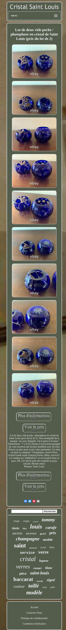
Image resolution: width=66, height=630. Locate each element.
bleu (24, 528)
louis (36, 526)
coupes (35, 521)
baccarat (23, 579)
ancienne (31, 533)
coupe (26, 521)
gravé (43, 533)
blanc (48, 568)
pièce (23, 573)
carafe (51, 527)
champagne (27, 538)
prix (52, 533)
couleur (19, 586)
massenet (33, 548)
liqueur (44, 560)
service (27, 553)
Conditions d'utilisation (34, 623)
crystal (43, 547)
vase (44, 587)
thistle (15, 528)
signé (51, 580)
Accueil (34, 607)
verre (43, 552)
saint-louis (39, 573)
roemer (37, 568)
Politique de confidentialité (34, 618)
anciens (17, 533)
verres (23, 566)
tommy (48, 519)
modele (48, 539)
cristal (28, 559)
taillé (33, 586)
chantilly (40, 581)
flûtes (52, 547)
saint (20, 545)
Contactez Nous (34, 612)
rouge (17, 521)
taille (52, 587)
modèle (34, 592)
